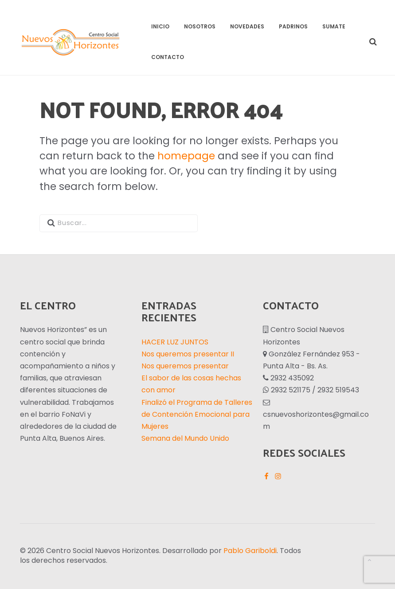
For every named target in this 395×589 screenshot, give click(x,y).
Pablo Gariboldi (250, 551)
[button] (371, 42)
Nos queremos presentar (185, 366)
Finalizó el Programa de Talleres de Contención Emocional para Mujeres (196, 414)
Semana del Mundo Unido (185, 438)
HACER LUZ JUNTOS (174, 342)
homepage (186, 156)
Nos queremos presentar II (187, 354)
